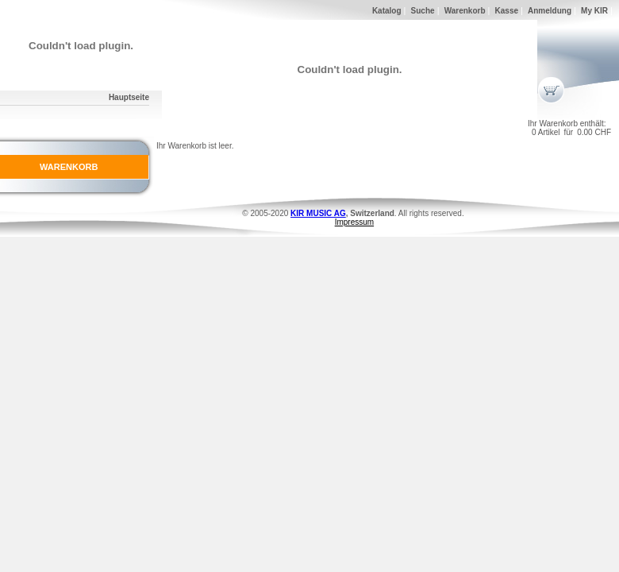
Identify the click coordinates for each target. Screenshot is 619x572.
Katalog (387, 10)
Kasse (506, 10)
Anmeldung (549, 10)
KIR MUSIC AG (318, 213)
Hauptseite (129, 97)
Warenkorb (465, 10)
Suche (423, 10)
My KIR (594, 10)
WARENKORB (69, 167)
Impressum (354, 222)
